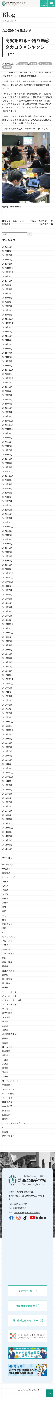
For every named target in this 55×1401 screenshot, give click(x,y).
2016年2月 (7, 764)
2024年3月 (7, 357)
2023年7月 (7, 390)
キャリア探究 (45, 63)
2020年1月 (7, 568)
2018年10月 (7, 632)
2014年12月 (7, 823)
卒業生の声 (7, 1102)
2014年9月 (7, 836)
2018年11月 (7, 628)
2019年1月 (7, 619)
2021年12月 (7, 471)
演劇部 (5, 1072)
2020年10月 (7, 530)
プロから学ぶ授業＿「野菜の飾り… (41, 222)
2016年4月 (7, 755)
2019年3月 (7, 611)
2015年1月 (7, 819)
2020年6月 (7, 547)
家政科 (5, 902)
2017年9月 (7, 687)
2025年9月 (7, 280)
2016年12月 (7, 721)
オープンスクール (10, 1080)
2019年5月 (7, 602)
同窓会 (5, 1131)
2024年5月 (7, 348)
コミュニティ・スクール (13, 1123)
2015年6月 (7, 797)
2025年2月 (7, 310)
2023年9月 (7, 382)
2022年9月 (7, 433)
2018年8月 (7, 641)
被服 (4, 911)
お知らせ (6, 881)
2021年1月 (7, 518)
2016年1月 (7, 768)
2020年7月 (7, 543)
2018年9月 (7, 636)
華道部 (5, 1068)
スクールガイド (9, 1089)
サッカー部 (7, 1008)
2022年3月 (7, 458)
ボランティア (8, 953)
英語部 (5, 1029)
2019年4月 (7, 607)
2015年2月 (7, 814)
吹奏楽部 (6, 1051)
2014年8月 (7, 840)
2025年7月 (7, 289)
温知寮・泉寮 (8, 970)
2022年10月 (7, 429)
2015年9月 (7, 785)
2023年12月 (7, 369)
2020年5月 (7, 552)
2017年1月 (7, 717)
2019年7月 (7, 594)
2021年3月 (7, 509)
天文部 (5, 1025)
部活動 (5, 974)
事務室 (5, 1118)
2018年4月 (7, 658)
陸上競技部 (7, 983)
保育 (4, 919)
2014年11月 (7, 827)
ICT (4, 932)
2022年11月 (7, 424)
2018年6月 (7, 649)
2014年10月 (7, 831)
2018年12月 (7, 624)
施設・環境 (7, 962)
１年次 (33, 63)
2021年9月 (7, 484)
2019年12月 (7, 573)
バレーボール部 (9, 995)
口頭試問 (6, 1114)
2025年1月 (7, 314)
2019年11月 (7, 577)
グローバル (7, 940)
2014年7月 (7, 844)
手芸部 (5, 1059)
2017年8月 (7, 692)
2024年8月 (7, 335)
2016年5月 (7, 751)
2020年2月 (7, 564)
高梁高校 (23, 63)
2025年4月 (7, 301)
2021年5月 (7, 501)
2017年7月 (7, 696)
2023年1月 (7, 416)
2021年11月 (7, 475)
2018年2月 (7, 666)
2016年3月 (7, 759)
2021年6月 (7, 497)
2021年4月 (7, 505)
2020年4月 (7, 556)
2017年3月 (7, 713)
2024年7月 (7, 340)
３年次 (5, 894)
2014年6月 (7, 848)
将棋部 (5, 1076)
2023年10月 (7, 378)
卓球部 (5, 987)
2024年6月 (7, 344)
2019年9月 (7, 586)
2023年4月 (7, 403)
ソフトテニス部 (9, 991)
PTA (4, 1127)
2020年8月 (7, 539)
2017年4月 (7, 708)
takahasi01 (15, 206)
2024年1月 (7, 365)
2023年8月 (7, 386)
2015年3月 (7, 810)
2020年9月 (7, 535)
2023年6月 (7, 395)
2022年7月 (7, 441)
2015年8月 (7, 789)
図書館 (5, 966)
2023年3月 (7, 407)
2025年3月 (7, 306)
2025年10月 (7, 276)
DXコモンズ (7, 864)
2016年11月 (7, 725)
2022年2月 (7, 463)
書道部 (5, 1042)
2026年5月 (7, 246)
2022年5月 (7, 450)
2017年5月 (7, 704)
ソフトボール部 (9, 1004)
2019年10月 (7, 581)
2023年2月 (7, 412)
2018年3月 (7, 662)
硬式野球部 (7, 1013)
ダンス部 (6, 1017)
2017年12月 (7, 675)
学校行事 (7, 67)
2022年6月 (7, 446)
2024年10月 (7, 327)
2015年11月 (7, 776)
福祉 (4, 915)
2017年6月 (7, 700)
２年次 (5, 889)
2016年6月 (7, 747)
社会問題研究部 (9, 1034)
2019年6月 (7, 598)
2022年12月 (7, 420)
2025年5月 (7, 297)
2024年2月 (7, 361)
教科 (4, 928)
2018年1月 (7, 670)
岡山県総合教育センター (27, 1320)
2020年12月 (7, 522)
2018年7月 (7, 645)
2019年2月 (7, 615)
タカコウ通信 (8, 1093)
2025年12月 (7, 268)
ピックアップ (8, 877)
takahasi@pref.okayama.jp (27, 1212)
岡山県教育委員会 (27, 1306)
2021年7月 (7, 492)
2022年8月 (7, 437)
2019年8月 (7, 590)
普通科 (5, 898)
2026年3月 (7, 255)
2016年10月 (7, 730)
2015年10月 (7, 781)
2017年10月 (7, 683)
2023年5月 (7, 399)
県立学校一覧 (27, 1291)
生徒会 (5, 945)
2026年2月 (7, 259)
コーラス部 (7, 1046)
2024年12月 (7, 318)
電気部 (5, 1021)
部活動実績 (7, 978)
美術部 (5, 1038)
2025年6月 (7, 293)
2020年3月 (7, 560)
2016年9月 (7, 734)
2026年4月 (7, 251)
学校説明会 (7, 1084)
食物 (4, 906)
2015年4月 (7, 806)
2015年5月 (7, 802)
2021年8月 (7, 488)
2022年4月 (7, 454)
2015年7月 (7, 793)
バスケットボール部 (11, 1000)
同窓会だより (8, 1135)
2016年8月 (7, 738)
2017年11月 (7, 679)
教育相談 (6, 1110)
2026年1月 (7, 263)
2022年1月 (7, 467)
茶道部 (5, 1063)
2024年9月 (7, 331)
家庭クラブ (7, 923)
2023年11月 (7, 373)
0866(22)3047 (20, 1203)
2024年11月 (7, 323)
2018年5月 (7, 653)
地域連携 (6, 868)
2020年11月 (7, 526)
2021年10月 (7, 479)
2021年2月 (7, 513)
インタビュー (8, 1097)
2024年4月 (7, 352)
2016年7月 (7, 742)
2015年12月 (7, 772)
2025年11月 (7, 272)
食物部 (5, 1055)
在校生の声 (7, 1106)
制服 (4, 957)
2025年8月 (7, 284)
